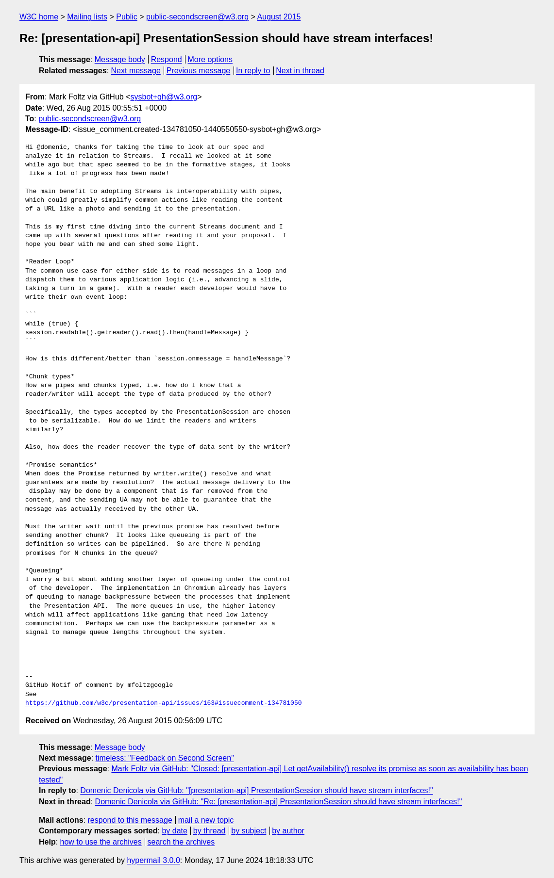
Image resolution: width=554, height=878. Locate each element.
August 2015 (279, 17)
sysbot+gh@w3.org (164, 97)
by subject (248, 831)
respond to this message (129, 820)
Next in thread (300, 70)
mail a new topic (206, 820)
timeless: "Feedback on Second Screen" (165, 758)
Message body (120, 59)
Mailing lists (87, 17)
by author (288, 831)
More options (210, 59)
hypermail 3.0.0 (153, 860)
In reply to (253, 70)
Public (126, 17)
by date (174, 831)
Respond (166, 59)
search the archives (181, 842)
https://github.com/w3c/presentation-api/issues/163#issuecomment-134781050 (163, 703)
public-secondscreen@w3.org (197, 17)
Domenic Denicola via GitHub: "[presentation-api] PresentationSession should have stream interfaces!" (256, 790)
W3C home (38, 17)
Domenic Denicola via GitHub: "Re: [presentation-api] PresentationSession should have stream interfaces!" (278, 801)
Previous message (199, 70)
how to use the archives (101, 842)
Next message (136, 70)
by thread (209, 831)
